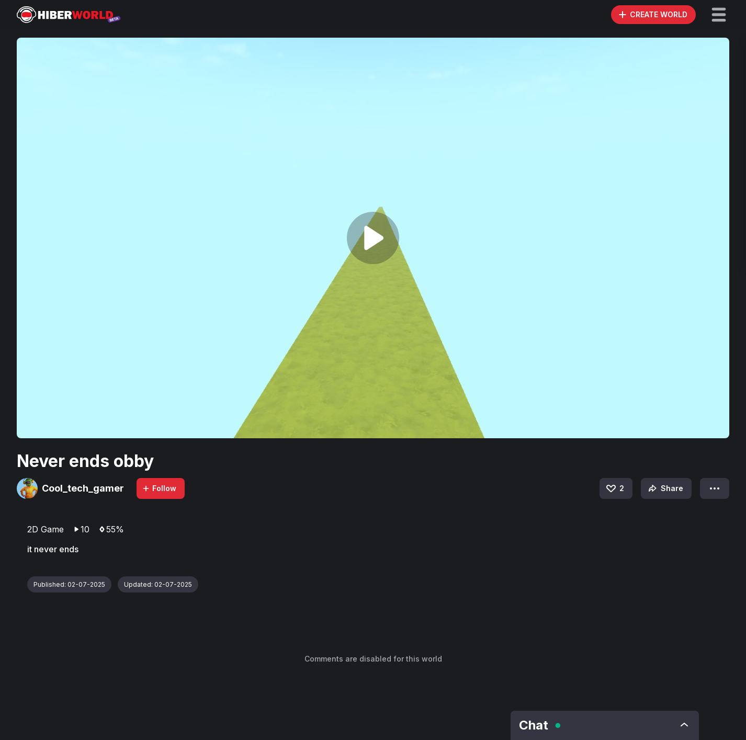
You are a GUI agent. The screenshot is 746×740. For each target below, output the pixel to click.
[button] (718, 14)
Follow (159, 488)
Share (664, 488)
